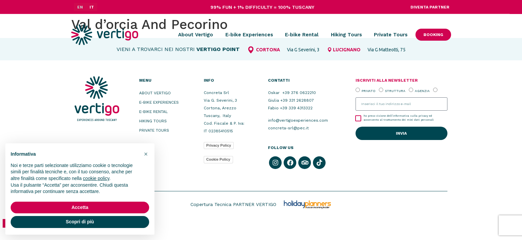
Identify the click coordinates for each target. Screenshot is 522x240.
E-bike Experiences (249, 35)
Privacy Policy (218, 145)
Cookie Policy (218, 159)
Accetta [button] (80, 207)
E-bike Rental (302, 35)
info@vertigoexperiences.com (298, 120)
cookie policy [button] (96, 178)
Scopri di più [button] (80, 221)
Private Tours (390, 35)
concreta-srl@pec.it (288, 128)
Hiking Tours (346, 35)
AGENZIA (422, 90)
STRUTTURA (395, 90)
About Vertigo (195, 35)
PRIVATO (369, 90)
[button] (145, 154)
